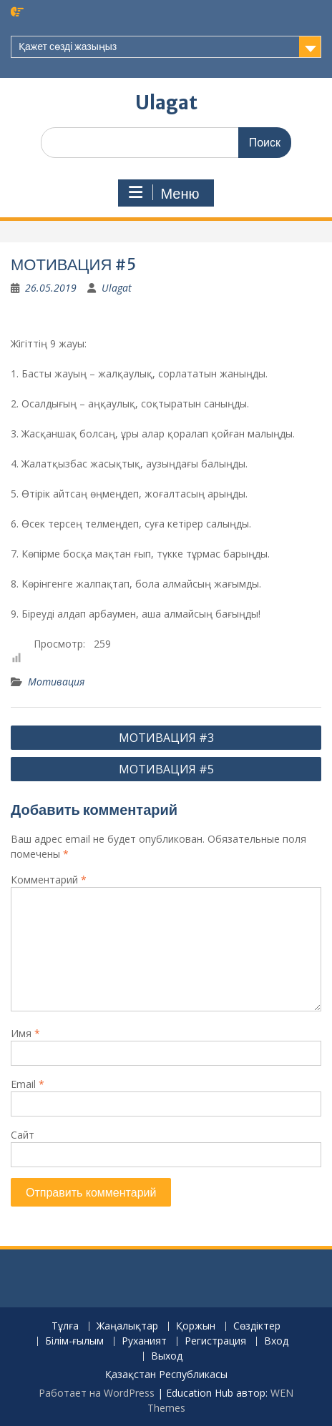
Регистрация (215, 1341)
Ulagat (166, 102)
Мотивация (56, 681)
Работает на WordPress (97, 1393)
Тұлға (65, 1326)
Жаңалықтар (127, 1326)
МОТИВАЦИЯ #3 (166, 738)
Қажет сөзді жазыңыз (68, 46)
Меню (164, 193)
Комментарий (49, 879)
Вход (276, 1341)
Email (27, 1084)
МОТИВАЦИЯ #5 (166, 769)
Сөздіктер (256, 1326)
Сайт (22, 1135)
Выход (166, 1356)
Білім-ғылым (74, 1341)
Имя (25, 1033)
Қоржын (195, 1326)
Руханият (144, 1341)
